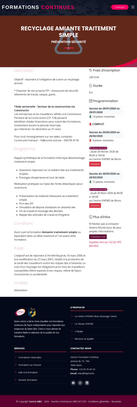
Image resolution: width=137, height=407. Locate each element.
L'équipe (79, 331)
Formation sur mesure (29, 364)
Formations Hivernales (29, 357)
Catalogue (120, 7)
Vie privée (116, 401)
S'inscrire (95, 164)
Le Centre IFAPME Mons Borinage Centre (96, 316)
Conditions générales (98, 401)
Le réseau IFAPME (84, 323)
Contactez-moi (97, 236)
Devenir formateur (27, 379)
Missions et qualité (84, 338)
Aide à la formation (28, 372)
